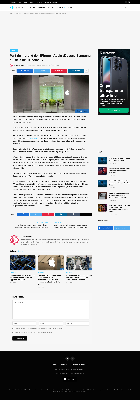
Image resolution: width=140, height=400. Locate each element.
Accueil (32, 7)
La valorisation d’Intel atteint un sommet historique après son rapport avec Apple (22, 277)
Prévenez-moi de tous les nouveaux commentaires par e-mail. (34, 332)
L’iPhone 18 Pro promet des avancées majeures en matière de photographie (119, 195)
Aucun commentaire (43, 65)
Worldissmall (81, 369)
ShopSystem (65, 369)
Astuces (51, 7)
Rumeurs (31, 2)
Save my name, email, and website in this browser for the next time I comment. (39, 328)
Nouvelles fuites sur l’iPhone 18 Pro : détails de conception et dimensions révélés (119, 208)
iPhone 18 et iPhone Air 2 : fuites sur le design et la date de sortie (119, 183)
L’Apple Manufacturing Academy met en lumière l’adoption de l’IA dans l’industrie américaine (79, 277)
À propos (39, 2)
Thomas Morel (20, 65)
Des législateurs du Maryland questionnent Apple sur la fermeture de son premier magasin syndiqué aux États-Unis (49, 279)
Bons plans (13, 2)
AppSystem (73, 369)
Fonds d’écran (23, 2)
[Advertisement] (70, 31)
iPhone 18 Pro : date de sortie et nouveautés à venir (119, 159)
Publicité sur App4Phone (51, 2)
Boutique (60, 7)
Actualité (41, 7)
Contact (70, 7)
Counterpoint (34, 138)
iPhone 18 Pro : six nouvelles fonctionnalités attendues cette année (119, 171)
